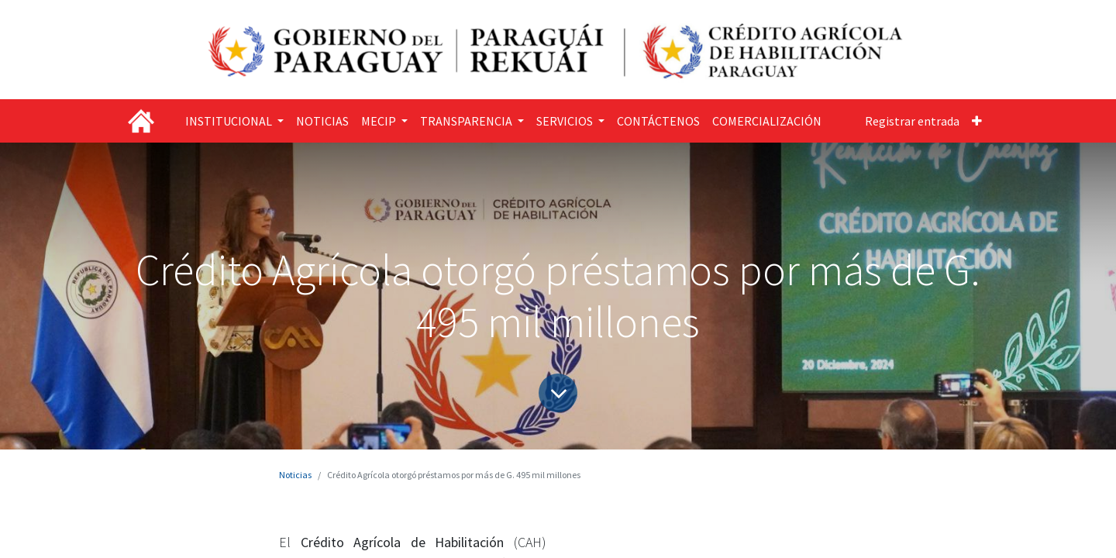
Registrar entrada (912, 121)
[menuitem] (322, 120)
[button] (977, 120)
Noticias (295, 474)
